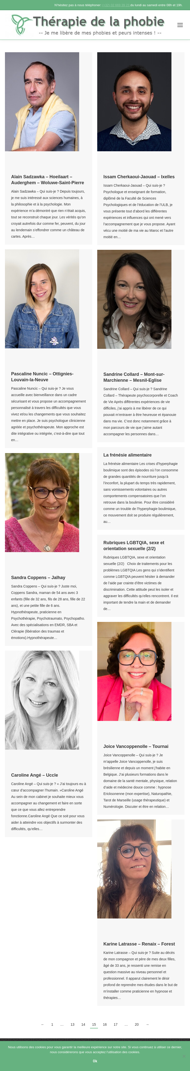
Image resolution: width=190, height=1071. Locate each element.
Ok (95, 1061)
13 (72, 1024)
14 (83, 1024)
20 (137, 1024)
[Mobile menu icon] (180, 25)
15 (94, 1024)
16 (105, 1024)
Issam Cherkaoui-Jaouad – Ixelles (139, 176)
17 (116, 1024)
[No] (183, 1056)
